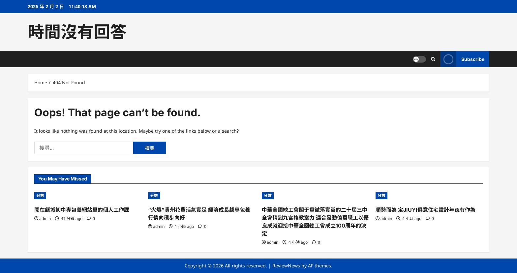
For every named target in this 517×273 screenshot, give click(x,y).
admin (45, 218)
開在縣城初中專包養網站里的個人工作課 (81, 209)
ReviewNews (286, 265)
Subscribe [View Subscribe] (462, 59)
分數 (40, 195)
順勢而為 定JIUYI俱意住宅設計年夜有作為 (425, 209)
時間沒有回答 (77, 32)
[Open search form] (433, 59)
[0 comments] (91, 218)
